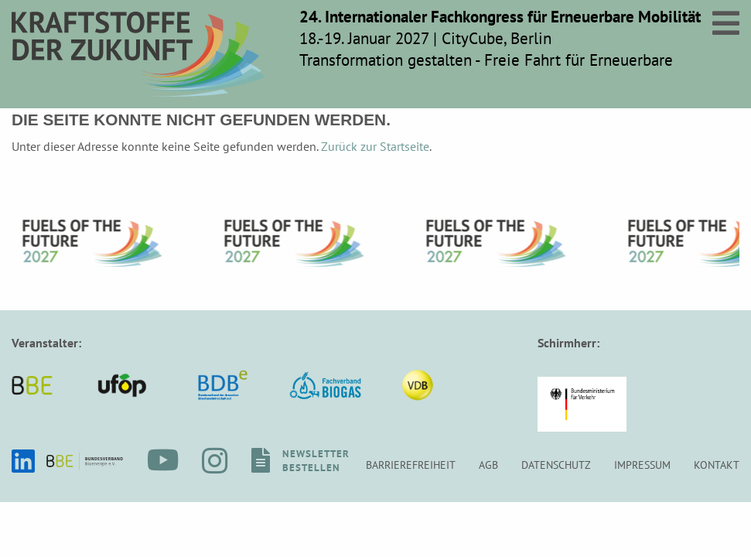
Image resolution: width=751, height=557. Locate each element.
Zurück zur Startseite (375, 146)
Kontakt (716, 464)
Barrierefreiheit (411, 464)
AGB (488, 464)
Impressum (642, 464)
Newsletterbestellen (316, 460)
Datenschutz (556, 464)
